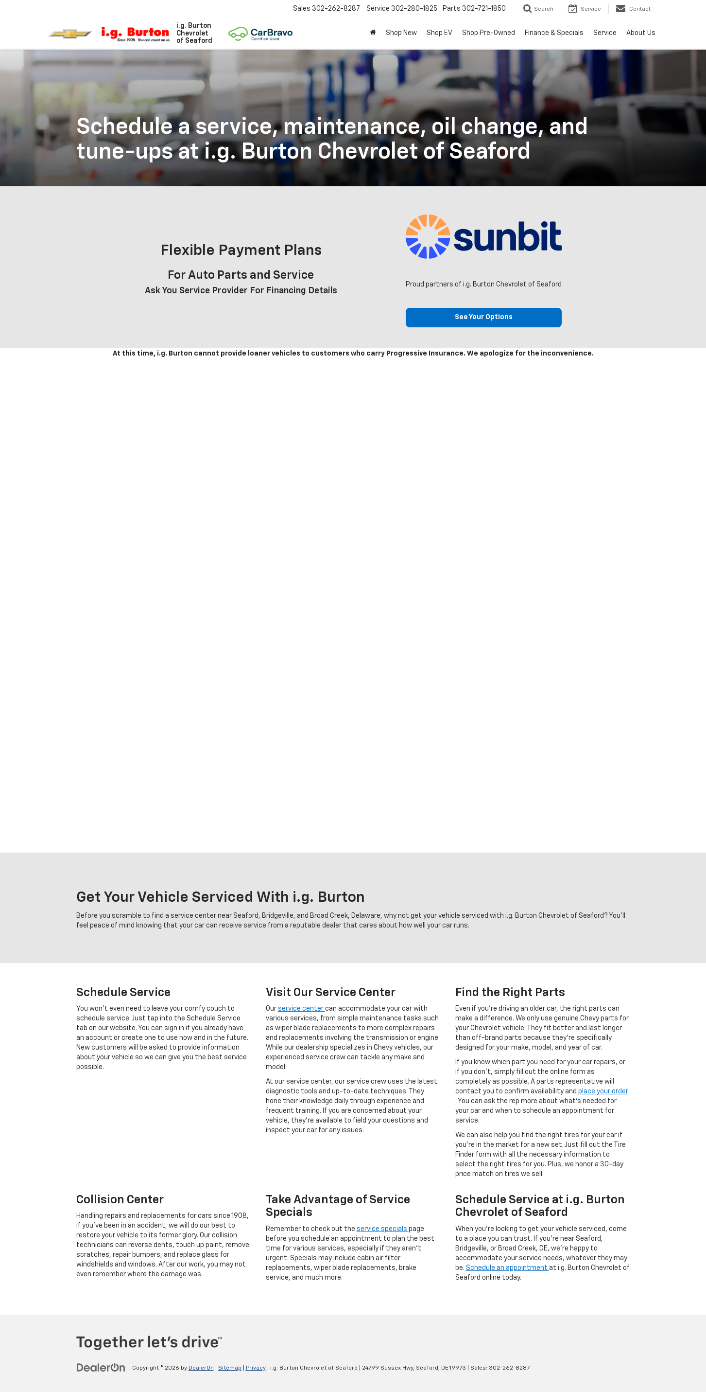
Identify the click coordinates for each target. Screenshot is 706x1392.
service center (301, 1008)
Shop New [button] (401, 33)
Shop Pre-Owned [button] (488, 33)
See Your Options (484, 317)
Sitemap (229, 1368)
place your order (603, 1091)
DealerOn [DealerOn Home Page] (201, 1368)
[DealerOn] (101, 1367)
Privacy (256, 1368)
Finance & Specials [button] (554, 33)
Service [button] (605, 33)
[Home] (373, 33)
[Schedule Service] (353, 606)
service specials (383, 1229)
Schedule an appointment (507, 1268)
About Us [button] (640, 33)
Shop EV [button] (439, 33)
